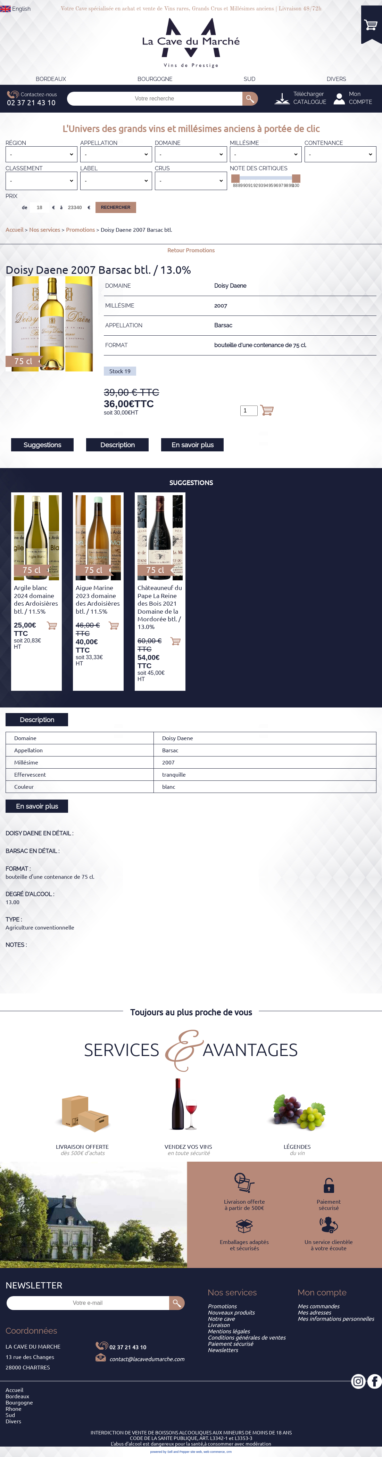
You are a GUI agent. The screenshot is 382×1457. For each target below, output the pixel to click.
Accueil (14, 230)
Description (117, 445)
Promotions (80, 230)
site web (196, 1452)
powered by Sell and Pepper (170, 1452)
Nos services (44, 230)
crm (229, 1452)
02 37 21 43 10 (127, 1347)
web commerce (214, 1452)
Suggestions (42, 445)
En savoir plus (193, 445)
